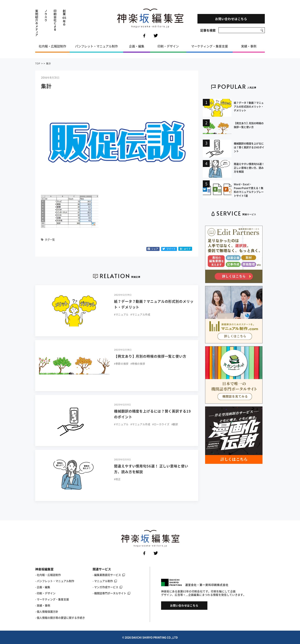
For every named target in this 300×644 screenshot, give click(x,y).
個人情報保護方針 (47, 611)
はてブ (185, 249)
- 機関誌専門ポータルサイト (111, 593)
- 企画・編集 (42, 587)
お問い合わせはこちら (231, 18)
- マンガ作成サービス (107, 587)
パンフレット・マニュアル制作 (96, 46)
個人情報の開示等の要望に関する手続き (61, 618)
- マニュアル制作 (105, 581)
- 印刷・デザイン (45, 593)
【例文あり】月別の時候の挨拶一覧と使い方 (150, 356)
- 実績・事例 (42, 605)
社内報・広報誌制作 (52, 46)
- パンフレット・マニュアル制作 (54, 581)
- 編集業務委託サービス (109, 575)
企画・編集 (136, 46)
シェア (153, 249)
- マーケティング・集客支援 (52, 599)
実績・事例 (248, 46)
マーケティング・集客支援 (209, 46)
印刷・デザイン (168, 46)
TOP (38, 63)
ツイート (169, 249)
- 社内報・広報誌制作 (48, 575)
